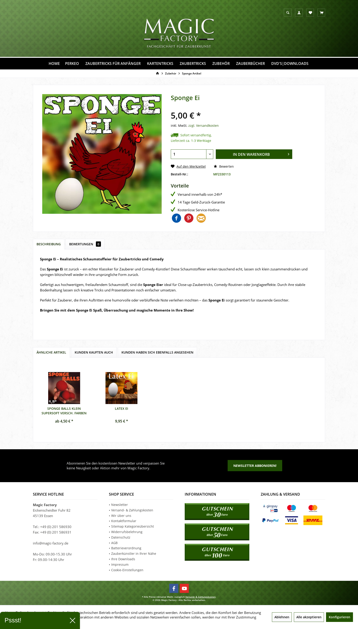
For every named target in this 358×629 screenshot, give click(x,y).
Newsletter (119, 504)
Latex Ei (121, 408)
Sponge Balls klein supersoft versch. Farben (64, 410)
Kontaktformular (123, 521)
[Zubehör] (221, 63)
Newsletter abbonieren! (254, 465)
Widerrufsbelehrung (126, 532)
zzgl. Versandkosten (203, 125)
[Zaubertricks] (192, 63)
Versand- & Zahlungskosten (132, 510)
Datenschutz (120, 537)
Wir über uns (121, 515)
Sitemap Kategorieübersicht (132, 526)
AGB (114, 543)
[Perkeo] (72, 63)
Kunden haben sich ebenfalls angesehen (157, 352)
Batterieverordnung (126, 548)
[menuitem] (321, 12)
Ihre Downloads (123, 559)
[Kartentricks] (160, 63)
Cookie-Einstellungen (127, 570)
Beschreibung (49, 244)
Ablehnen (281, 617)
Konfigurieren (339, 617)
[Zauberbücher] (250, 63)
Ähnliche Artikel (51, 352)
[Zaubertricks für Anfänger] (113, 63)
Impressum (120, 564)
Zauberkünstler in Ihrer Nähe (133, 553)
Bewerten (224, 166)
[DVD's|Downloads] (290, 63)
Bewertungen (85, 244)
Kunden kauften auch (94, 352)
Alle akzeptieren (308, 617)
